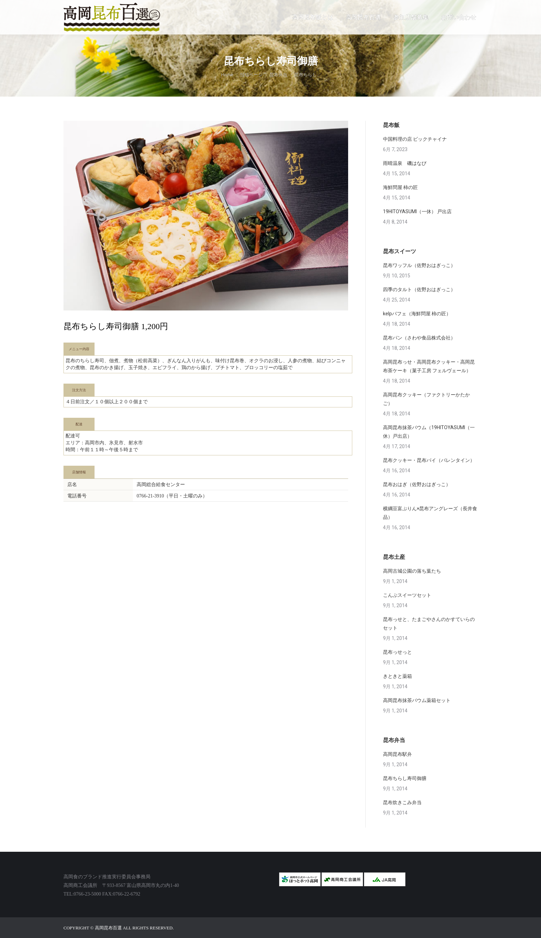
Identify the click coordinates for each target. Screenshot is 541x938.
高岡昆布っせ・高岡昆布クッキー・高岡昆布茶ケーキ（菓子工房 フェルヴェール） (429, 366)
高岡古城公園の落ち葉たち (412, 571)
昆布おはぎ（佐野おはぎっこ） (417, 484)
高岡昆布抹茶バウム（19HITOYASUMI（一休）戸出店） (429, 432)
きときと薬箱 (397, 676)
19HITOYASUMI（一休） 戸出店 (417, 211)
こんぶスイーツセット (407, 595)
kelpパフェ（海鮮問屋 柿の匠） (417, 313)
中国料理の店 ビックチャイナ (415, 139)
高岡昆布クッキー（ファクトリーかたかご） (426, 399)
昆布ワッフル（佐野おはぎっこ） (419, 265)
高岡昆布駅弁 (397, 754)
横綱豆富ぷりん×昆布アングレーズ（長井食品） (430, 513)
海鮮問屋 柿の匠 (400, 187)
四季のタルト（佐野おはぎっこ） (419, 289)
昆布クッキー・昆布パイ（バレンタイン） (429, 460)
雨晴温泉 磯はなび (404, 163)
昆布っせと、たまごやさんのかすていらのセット (429, 623)
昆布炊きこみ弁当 (402, 802)
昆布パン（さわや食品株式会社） (419, 337)
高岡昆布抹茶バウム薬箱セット (417, 700)
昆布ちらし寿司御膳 (404, 778)
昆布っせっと (397, 652)
